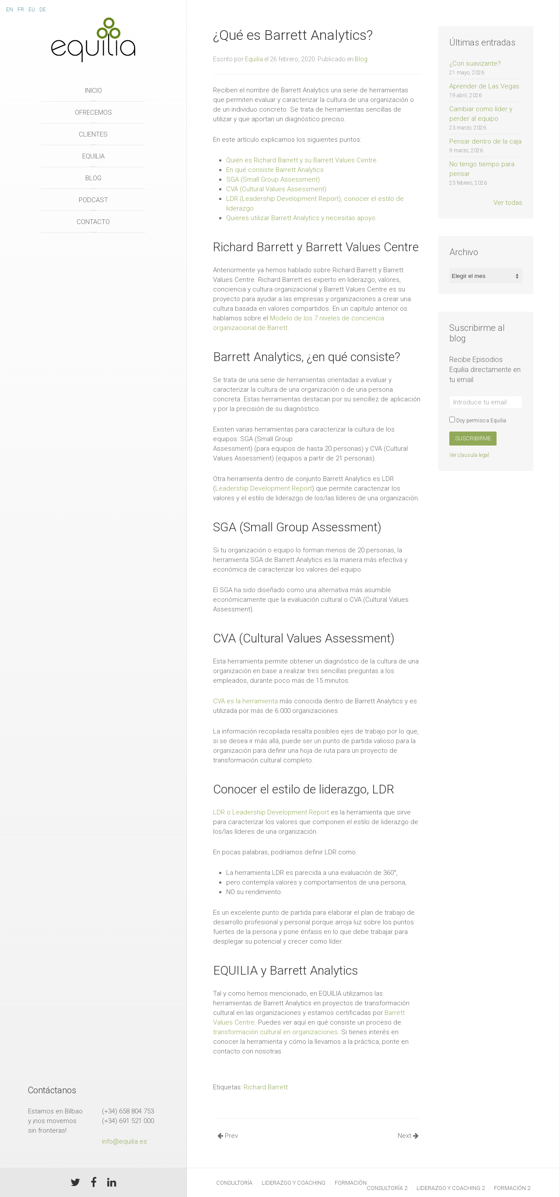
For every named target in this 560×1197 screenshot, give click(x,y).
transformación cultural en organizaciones (275, 1032)
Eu (31, 10)
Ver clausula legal (469, 455)
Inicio (93, 91)
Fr (21, 10)
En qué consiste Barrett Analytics (275, 170)
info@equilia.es (124, 1141)
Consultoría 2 (387, 1188)
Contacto (93, 222)
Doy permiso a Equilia (477, 421)
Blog (93, 178)
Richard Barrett (266, 1087)
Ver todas (508, 203)
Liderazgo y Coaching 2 (450, 1188)
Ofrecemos (93, 112)
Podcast (93, 200)
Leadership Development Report (263, 488)
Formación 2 (512, 1188)
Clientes (93, 134)
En (9, 10)
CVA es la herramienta (245, 701)
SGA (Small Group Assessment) (273, 179)
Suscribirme (473, 438)
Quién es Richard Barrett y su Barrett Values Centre (301, 160)
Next (408, 1136)
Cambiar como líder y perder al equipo (485, 118)
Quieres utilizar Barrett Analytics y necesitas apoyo (300, 218)
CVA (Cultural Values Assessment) (276, 189)
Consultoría (234, 1182)
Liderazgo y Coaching (294, 1182)
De (42, 10)
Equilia (93, 156)
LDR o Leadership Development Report (271, 812)
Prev (227, 1136)
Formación (351, 1182)
